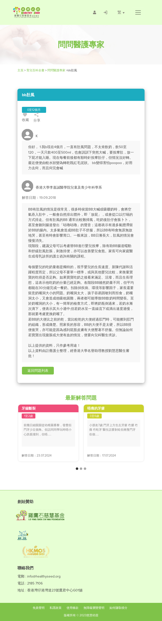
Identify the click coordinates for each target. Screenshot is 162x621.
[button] (138, 12)
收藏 (25, 118)
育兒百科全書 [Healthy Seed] (35, 70)
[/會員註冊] (94, 12)
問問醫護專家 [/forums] (56, 70)
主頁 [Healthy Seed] (20, 70)
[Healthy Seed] (41, 12)
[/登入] (105, 12)
